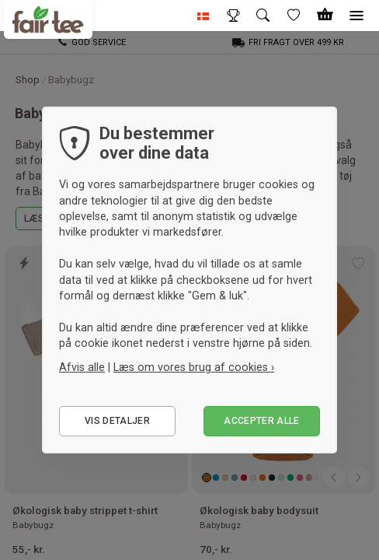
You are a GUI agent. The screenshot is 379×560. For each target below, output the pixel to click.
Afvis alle (82, 367)
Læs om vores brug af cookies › (193, 367)
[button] (203, 15)
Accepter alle (262, 420)
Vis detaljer (117, 420)
